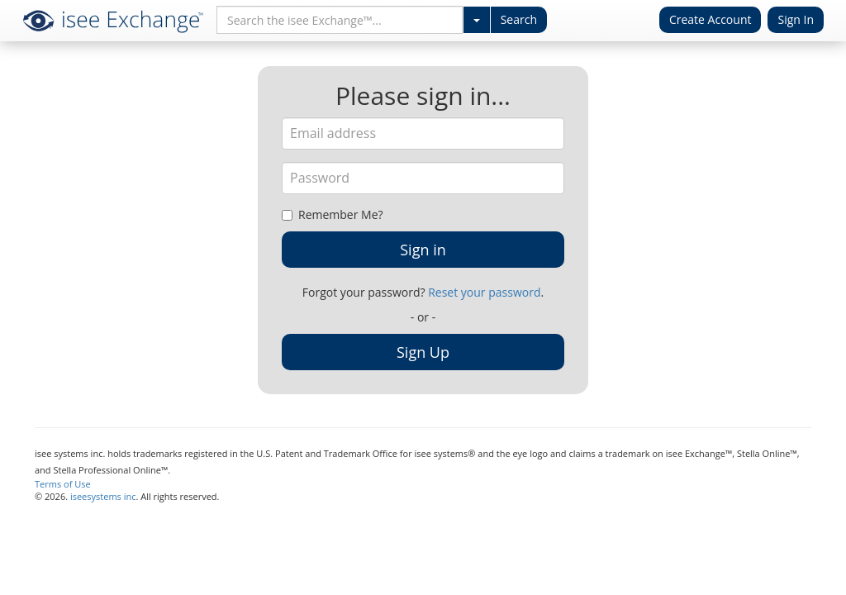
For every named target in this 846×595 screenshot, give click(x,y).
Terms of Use (63, 484)
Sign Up (423, 352)
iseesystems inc (103, 496)
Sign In (795, 19)
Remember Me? (332, 214)
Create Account (710, 19)
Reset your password (484, 292)
